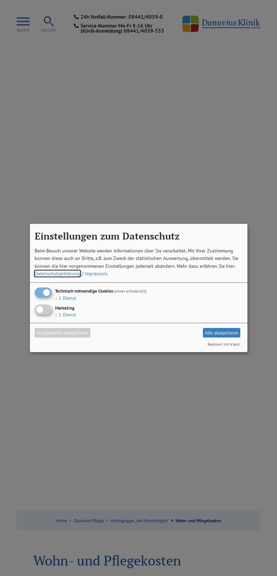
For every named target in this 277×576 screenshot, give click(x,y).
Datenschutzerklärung (57, 273)
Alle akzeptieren (221, 333)
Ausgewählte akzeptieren (62, 333)
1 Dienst (65, 298)
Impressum (96, 273)
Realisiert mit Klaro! (224, 344)
